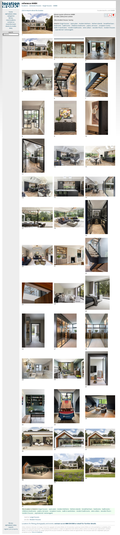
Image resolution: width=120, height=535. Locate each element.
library (11, 18)
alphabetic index (11, 14)
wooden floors (98, 28)
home (11, 12)
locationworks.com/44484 (106, 10)
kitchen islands (97, 23)
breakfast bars (109, 23)
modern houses (109, 28)
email (79, 524)
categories (11, 16)
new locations (11, 20)
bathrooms (66, 26)
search (11, 527)
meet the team (11, 24)
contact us (10, 22)
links (10, 28)
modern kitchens (85, 23)
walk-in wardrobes (60, 28)
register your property (11, 529)
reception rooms (104, 26)
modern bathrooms (75, 28)
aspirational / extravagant (64, 30)
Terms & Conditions (37, 532)
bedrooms (57, 26)
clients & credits (10, 26)
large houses (47, 6)
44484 (55, 6)
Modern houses (35, 520)
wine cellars (87, 28)
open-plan (74, 23)
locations (25, 6)
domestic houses (35, 6)
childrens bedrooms (78, 26)
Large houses (34, 517)
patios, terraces (92, 26)
